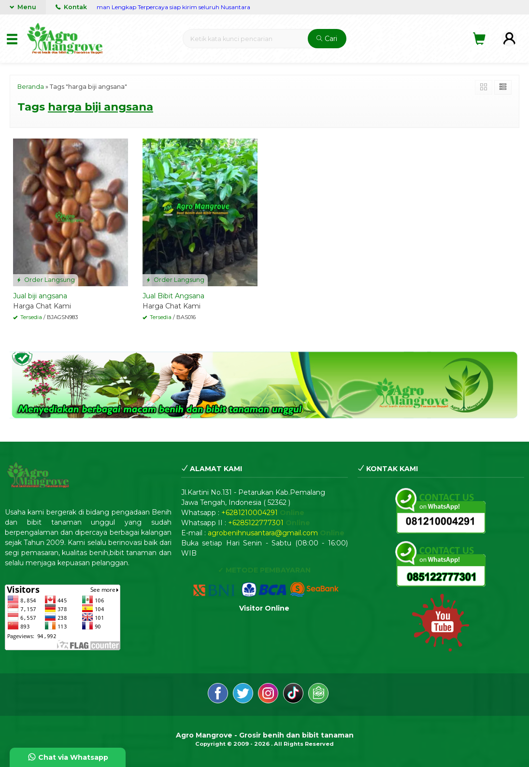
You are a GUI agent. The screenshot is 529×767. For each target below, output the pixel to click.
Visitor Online (264, 608)
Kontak (71, 7)
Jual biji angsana (40, 296)
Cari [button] (326, 38)
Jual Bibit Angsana (173, 296)
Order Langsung (45, 279)
